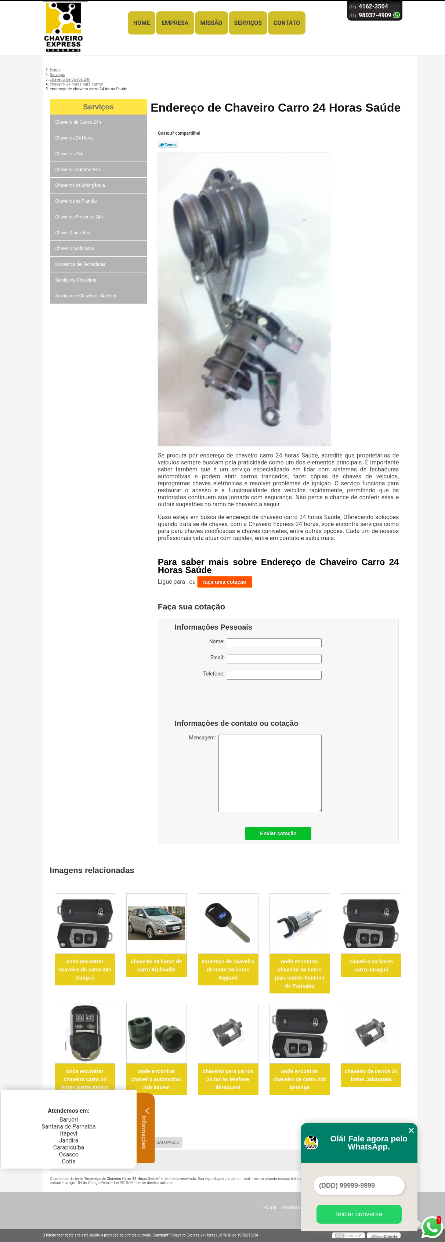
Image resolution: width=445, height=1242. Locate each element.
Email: (266, 659)
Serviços (248, 22)
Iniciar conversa (359, 1214)
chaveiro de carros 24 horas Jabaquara (371, 1075)
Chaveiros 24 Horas (75, 138)
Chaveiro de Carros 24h (78, 122)
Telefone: (262, 675)
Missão (211, 22)
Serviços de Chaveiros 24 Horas (87, 295)
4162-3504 (373, 6)
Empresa (175, 22)
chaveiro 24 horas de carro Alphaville (156, 966)
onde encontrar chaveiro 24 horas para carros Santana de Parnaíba (300, 974)
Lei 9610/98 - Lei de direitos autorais (143, 1183)
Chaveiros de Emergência (80, 185)
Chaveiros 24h (69, 153)
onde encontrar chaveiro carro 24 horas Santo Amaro (85, 1079)
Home (141, 22)
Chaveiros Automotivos (78, 169)
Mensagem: (255, 773)
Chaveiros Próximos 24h (79, 217)
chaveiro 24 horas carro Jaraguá (371, 966)
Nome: (265, 642)
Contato (287, 22)
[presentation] (221, 701)
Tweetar (168, 144)
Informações (146, 1128)
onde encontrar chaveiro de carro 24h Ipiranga (299, 1079)
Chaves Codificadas (75, 248)
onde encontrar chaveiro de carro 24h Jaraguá (85, 970)
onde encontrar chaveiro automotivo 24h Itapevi (156, 1079)
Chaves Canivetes (73, 232)
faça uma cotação (224, 582)
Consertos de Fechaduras (80, 264)
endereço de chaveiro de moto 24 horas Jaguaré (228, 970)
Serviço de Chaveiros (76, 280)
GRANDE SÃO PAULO (158, 1142)
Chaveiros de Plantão (76, 201)
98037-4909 (375, 15)
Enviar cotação (278, 833)
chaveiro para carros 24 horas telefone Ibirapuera (228, 1079)
